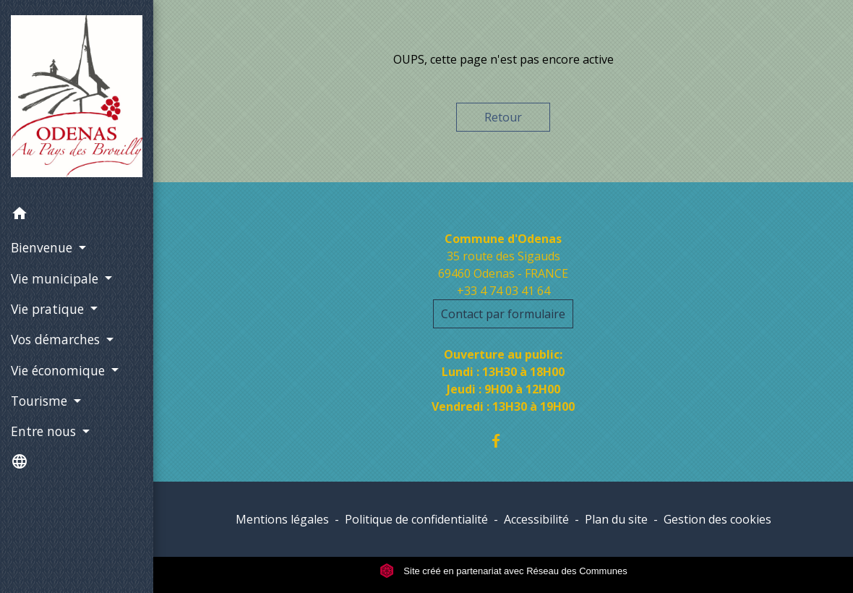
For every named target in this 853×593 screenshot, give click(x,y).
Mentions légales (282, 519)
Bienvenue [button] (43, 247)
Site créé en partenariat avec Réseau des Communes (503, 571)
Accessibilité (536, 519)
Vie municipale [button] (56, 278)
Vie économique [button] (59, 370)
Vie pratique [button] (49, 308)
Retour (503, 117)
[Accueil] (76, 99)
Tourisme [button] (41, 400)
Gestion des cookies (717, 519)
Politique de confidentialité (416, 519)
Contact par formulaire (503, 314)
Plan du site (616, 519)
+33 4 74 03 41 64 (503, 291)
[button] (76, 215)
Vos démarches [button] (57, 339)
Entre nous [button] (45, 431)
